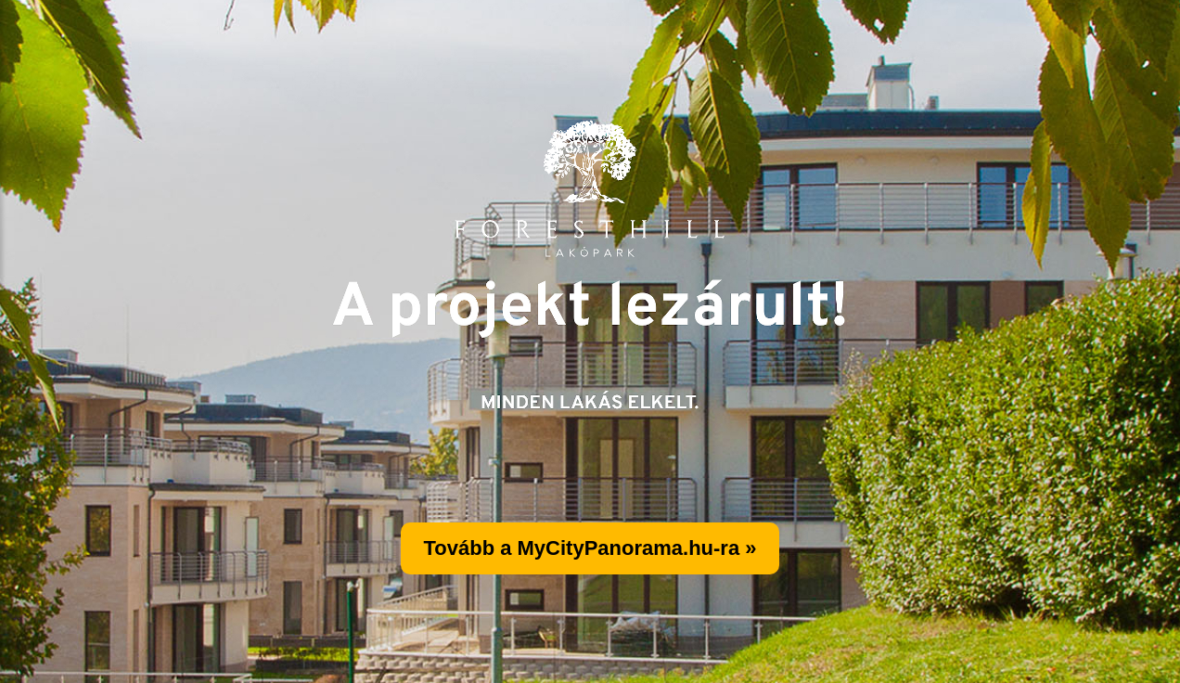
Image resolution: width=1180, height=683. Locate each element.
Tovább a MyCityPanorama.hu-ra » (589, 548)
